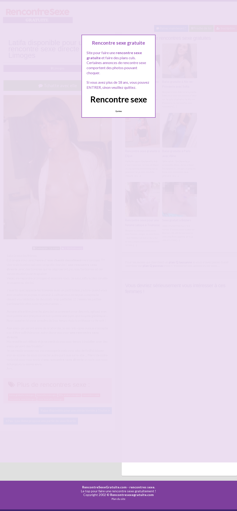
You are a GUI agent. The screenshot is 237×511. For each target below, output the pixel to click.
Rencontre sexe (118, 99)
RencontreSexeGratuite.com (104, 487)
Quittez (118, 111)
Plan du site (118, 498)
